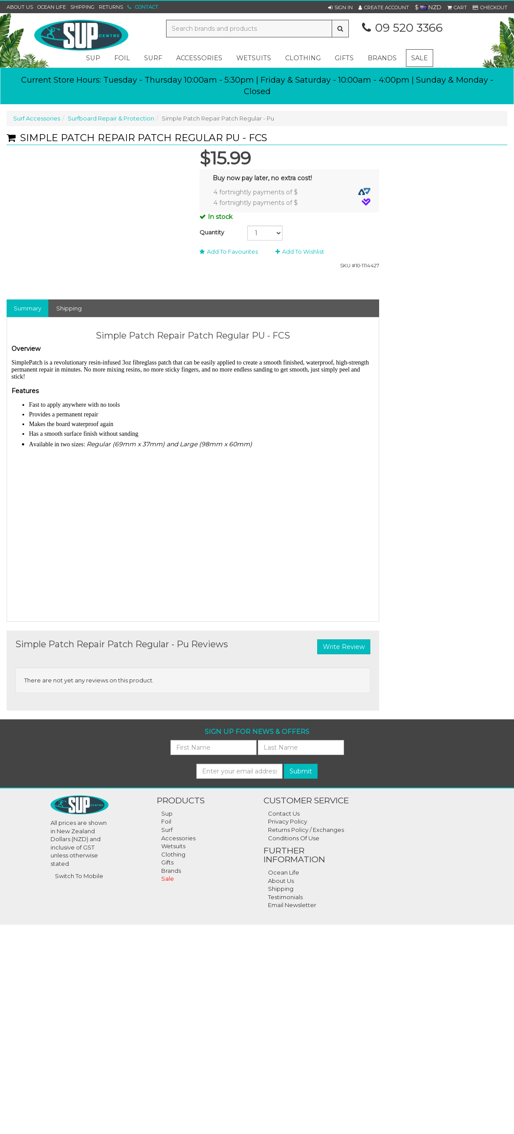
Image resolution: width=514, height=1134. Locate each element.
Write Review (344, 647)
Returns (111, 7)
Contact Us (284, 813)
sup (93, 58)
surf (153, 58)
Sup (167, 813)
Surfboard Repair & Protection (111, 118)
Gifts (167, 862)
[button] (340, 7)
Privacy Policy (287, 821)
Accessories (178, 838)
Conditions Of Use (293, 838)
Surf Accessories (36, 118)
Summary (27, 308)
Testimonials (285, 897)
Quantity (211, 232)
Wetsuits (173, 846)
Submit (301, 771)
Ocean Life (51, 7)
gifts (344, 58)
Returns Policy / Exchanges (306, 829)
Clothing (173, 854)
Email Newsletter (292, 904)
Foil (166, 821)
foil (122, 58)
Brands (382, 58)
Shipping (82, 7)
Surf (167, 829)
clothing (303, 58)
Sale (419, 58)
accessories (199, 58)
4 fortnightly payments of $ (292, 192)
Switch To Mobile (79, 875)
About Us (20, 7)
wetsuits (253, 58)
